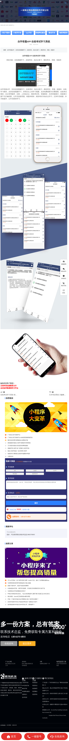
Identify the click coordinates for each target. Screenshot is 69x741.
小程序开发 (17, 33)
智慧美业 (34, 685)
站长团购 (9, 725)
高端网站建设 (40, 33)
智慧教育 (34, 688)
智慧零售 (34, 694)
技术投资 (24, 697)
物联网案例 (63, 33)
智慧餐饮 (34, 691)
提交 (36, 503)
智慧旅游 (34, 682)
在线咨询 (59, 736)
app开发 (29, 33)
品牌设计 (24, 694)
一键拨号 (36, 736)
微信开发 (52, 33)
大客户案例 (6, 33)
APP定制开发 (25, 685)
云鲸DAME (14, 725)
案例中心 (11, 25)
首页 (7, 25)
